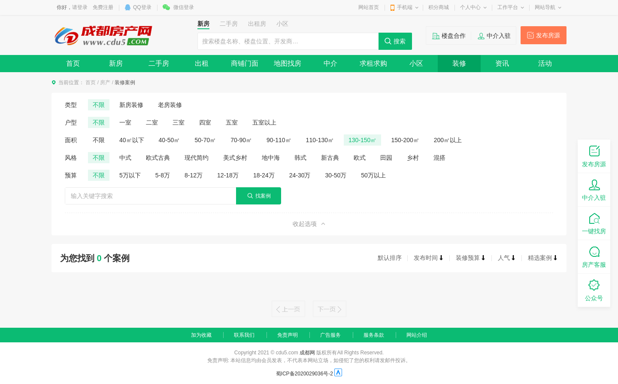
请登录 (80, 7)
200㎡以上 (448, 140)
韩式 (300, 157)
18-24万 (264, 175)
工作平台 (507, 7)
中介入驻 (499, 35)
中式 (125, 157)
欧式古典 (158, 157)
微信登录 (183, 7)
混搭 (439, 157)
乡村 (413, 157)
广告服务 (330, 335)
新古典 (330, 157)
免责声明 (287, 335)
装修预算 (471, 257)
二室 (152, 122)
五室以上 (264, 122)
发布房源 (548, 35)
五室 (232, 122)
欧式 (360, 157)
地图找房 (287, 63)
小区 (416, 63)
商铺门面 (244, 63)
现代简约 (197, 157)
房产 (105, 82)
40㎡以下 (131, 140)
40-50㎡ (169, 140)
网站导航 (545, 7)
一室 (125, 122)
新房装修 (131, 104)
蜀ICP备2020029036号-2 (304, 374)
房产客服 (594, 256)
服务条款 (374, 335)
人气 (507, 257)
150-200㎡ (405, 140)
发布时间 (429, 257)
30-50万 (336, 175)
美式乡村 (235, 157)
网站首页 (368, 7)
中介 (330, 63)
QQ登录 (142, 7)
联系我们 (244, 335)
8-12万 (194, 175)
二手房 (158, 63)
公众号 (594, 290)
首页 (73, 63)
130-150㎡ (362, 140)
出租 (202, 63)
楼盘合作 (454, 35)
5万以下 (130, 175)
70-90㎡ (241, 140)
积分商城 (438, 7)
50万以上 (373, 175)
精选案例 (543, 257)
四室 (205, 122)
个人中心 (470, 7)
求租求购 (373, 63)
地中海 (271, 157)
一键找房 (594, 223)
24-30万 (300, 175)
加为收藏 (201, 335)
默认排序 (390, 257)
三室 (179, 122)
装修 (459, 63)
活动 (545, 63)
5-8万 (162, 175)
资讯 (502, 63)
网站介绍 (416, 335)
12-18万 (228, 175)
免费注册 (103, 7)
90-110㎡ (279, 140)
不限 (99, 104)
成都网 (307, 353)
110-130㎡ (320, 140)
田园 (386, 157)
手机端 (404, 7)
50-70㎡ (205, 140)
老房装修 (170, 104)
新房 (116, 63)
